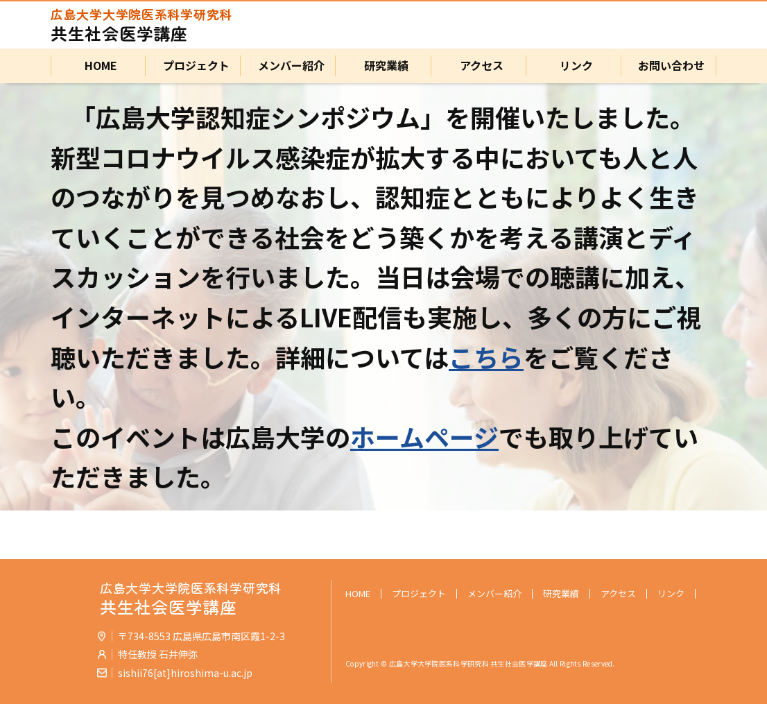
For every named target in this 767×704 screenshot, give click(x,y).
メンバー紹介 (288, 66)
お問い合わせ (668, 66)
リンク (573, 66)
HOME (98, 66)
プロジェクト (193, 66)
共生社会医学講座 (141, 25)
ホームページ (424, 436)
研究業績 (383, 66)
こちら (486, 356)
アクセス (479, 66)
